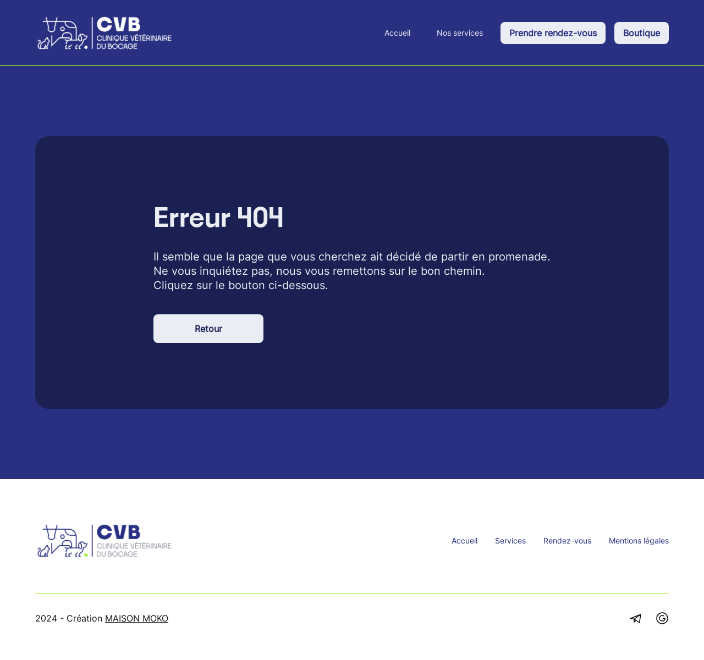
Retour (208, 328)
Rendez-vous (567, 540)
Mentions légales (639, 540)
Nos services (460, 32)
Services (510, 540)
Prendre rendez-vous (553, 32)
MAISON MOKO (136, 618)
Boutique (641, 32)
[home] (104, 33)
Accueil (397, 32)
